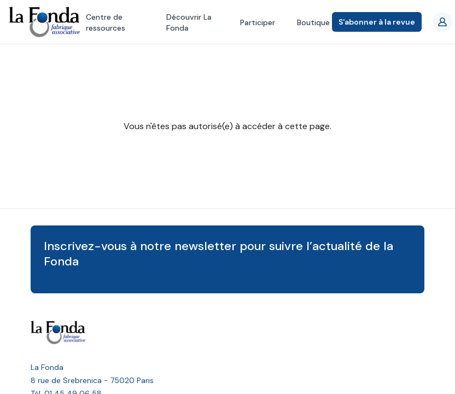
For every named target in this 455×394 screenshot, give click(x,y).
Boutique (313, 22)
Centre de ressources (105, 22)
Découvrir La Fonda (189, 22)
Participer (257, 22)
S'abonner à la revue (377, 22)
